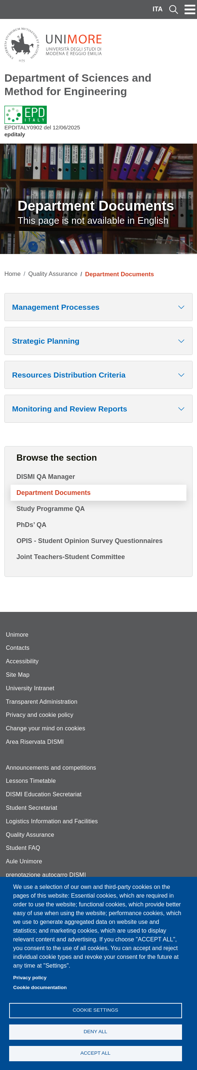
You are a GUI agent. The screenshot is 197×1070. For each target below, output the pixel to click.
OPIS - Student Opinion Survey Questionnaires (89, 540)
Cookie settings (95, 1010)
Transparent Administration (41, 702)
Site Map (18, 675)
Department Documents (53, 492)
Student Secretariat (31, 808)
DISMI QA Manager (45, 476)
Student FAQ (23, 848)
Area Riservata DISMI (35, 742)
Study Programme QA (50, 508)
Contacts (18, 648)
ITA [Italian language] (157, 9)
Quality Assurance (52, 273)
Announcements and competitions (51, 768)
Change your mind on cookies (45, 728)
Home (12, 273)
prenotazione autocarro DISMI (46, 875)
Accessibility (22, 661)
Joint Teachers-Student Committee (70, 557)
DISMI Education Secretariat (44, 794)
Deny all (95, 1031)
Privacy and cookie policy (39, 715)
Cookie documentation (40, 987)
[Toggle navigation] (190, 9)
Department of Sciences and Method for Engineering (77, 84)
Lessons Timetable (31, 781)
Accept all (95, 1053)
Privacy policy (29, 977)
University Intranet (30, 688)
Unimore (17, 635)
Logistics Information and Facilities (52, 821)
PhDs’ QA (31, 524)
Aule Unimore (24, 861)
